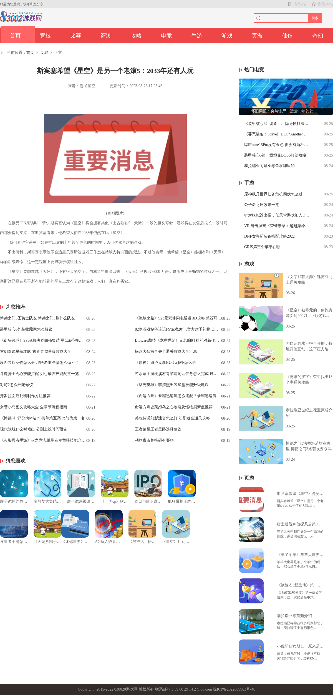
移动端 (300, 4)
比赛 (75, 35)
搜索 (315, 18)
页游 (257, 35)
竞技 (45, 35)
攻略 (136, 35)
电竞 (166, 35)
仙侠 (287, 35)
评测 (106, 35)
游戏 (227, 35)
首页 (15, 35)
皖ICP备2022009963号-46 (234, 689)
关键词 (13, 291)
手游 (196, 35)
